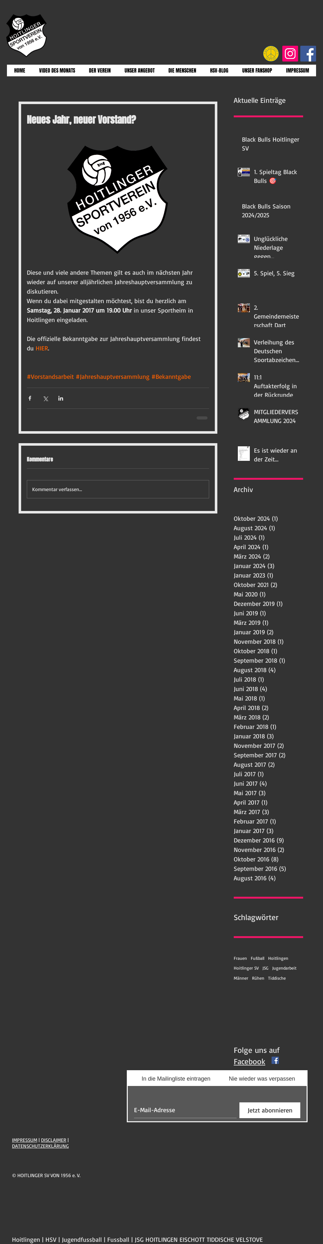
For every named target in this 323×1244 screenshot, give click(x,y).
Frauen (240, 958)
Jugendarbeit (284, 968)
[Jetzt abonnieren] (269, 1110)
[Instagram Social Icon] (290, 54)
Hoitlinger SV (246, 968)
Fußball (257, 958)
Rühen (258, 978)
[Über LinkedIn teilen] (61, 398)
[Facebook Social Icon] (308, 54)
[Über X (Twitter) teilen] (45, 398)
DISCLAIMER (53, 1140)
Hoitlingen (278, 958)
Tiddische (277, 978)
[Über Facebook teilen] (30, 398)
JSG (265, 968)
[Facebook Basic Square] (275, 1060)
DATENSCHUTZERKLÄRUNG (40, 1146)
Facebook (249, 1061)
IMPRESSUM (24, 1140)
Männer (241, 978)
